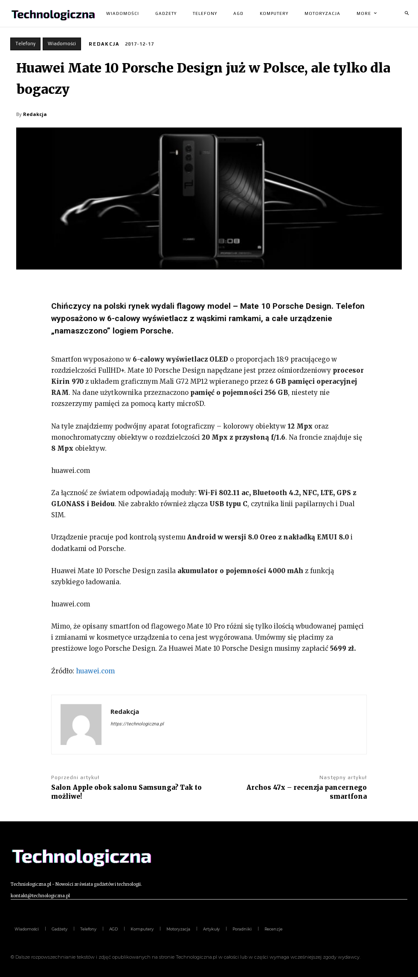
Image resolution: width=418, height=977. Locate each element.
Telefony (25, 44)
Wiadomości (62, 44)
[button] (406, 14)
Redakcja (104, 43)
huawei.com (95, 671)
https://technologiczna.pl (137, 724)
